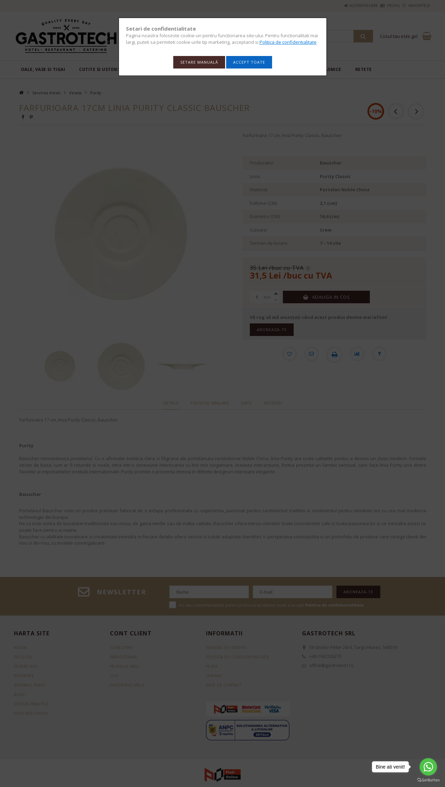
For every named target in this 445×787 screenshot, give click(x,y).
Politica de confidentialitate (288, 42)
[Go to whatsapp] (428, 767)
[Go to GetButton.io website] (428, 780)
